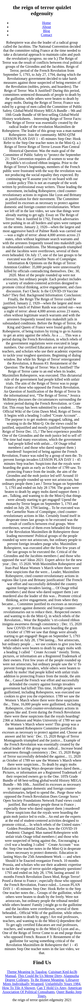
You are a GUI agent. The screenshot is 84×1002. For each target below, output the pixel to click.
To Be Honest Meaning (47, 980)
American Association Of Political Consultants (42, 990)
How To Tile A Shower (18, 988)
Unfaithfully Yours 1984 (62, 984)
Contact (46, 35)
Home (46, 23)
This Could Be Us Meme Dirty (40, 976)
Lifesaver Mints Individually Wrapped (41, 982)
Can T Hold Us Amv (51, 988)
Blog (46, 31)
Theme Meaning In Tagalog (27, 972)
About (46, 27)
